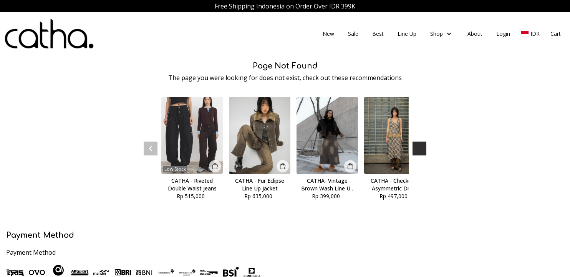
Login (503, 33)
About (474, 33)
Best (378, 33)
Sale (353, 33)
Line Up (407, 33)
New (328, 33)
